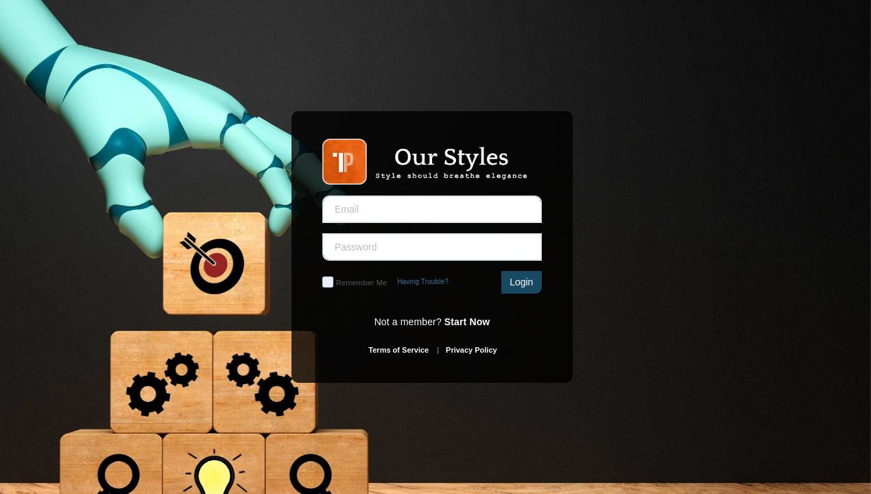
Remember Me (361, 283)
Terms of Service (398, 350)
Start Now (467, 321)
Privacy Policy (471, 350)
